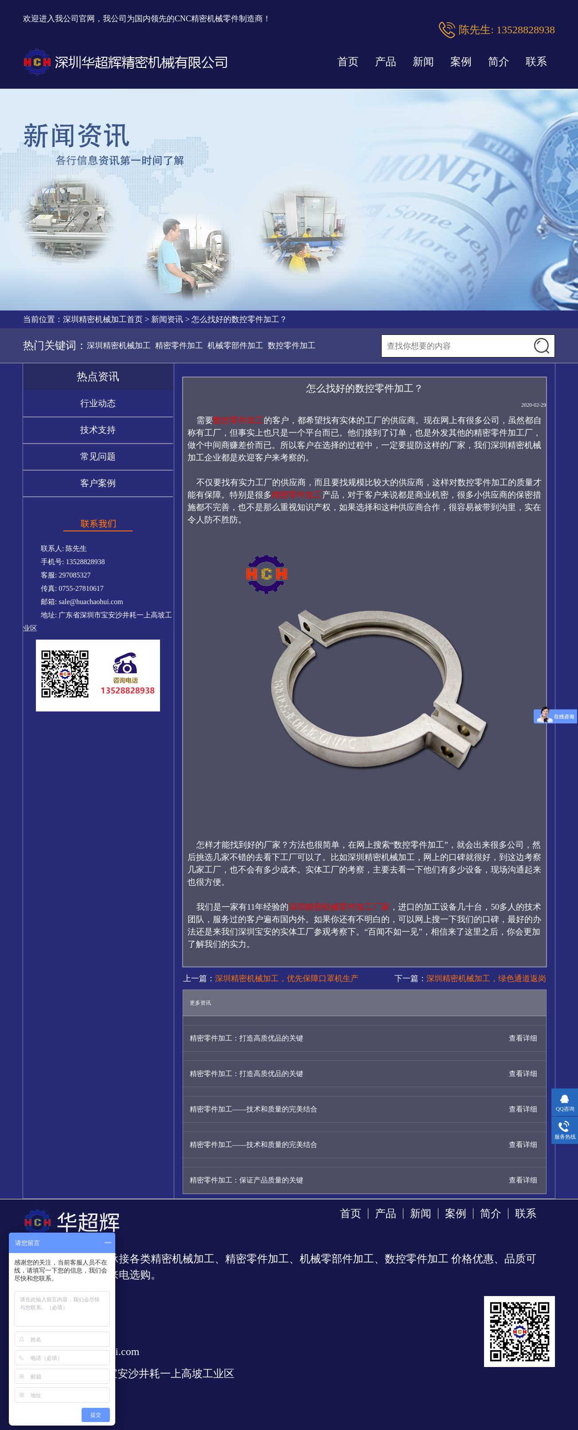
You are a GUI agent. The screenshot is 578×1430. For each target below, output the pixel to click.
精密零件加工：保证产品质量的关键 (246, 1180)
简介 (498, 61)
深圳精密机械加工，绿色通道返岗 (486, 978)
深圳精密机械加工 (119, 345)
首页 (348, 61)
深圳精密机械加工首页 (103, 319)
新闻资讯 (167, 319)
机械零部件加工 (235, 345)
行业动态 (98, 403)
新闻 (423, 61)
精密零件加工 (179, 345)
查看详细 (523, 1038)
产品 (385, 61)
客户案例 (98, 483)
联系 (536, 61)
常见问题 (98, 456)
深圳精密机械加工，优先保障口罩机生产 (287, 978)
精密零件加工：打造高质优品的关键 (246, 1038)
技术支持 (98, 430)
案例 (461, 61)
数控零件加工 (292, 345)
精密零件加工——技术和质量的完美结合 (253, 1109)
